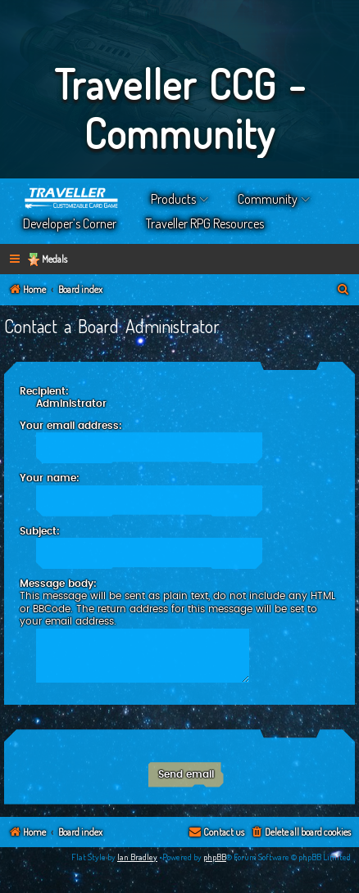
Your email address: (71, 426)
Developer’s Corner (69, 223)
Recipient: (44, 391)
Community (268, 199)
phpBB (214, 857)
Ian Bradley (137, 857)
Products (173, 199)
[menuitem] (343, 290)
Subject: (40, 531)
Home (72, 199)
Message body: (58, 584)
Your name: (50, 478)
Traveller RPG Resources (205, 223)
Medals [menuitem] (54, 259)
